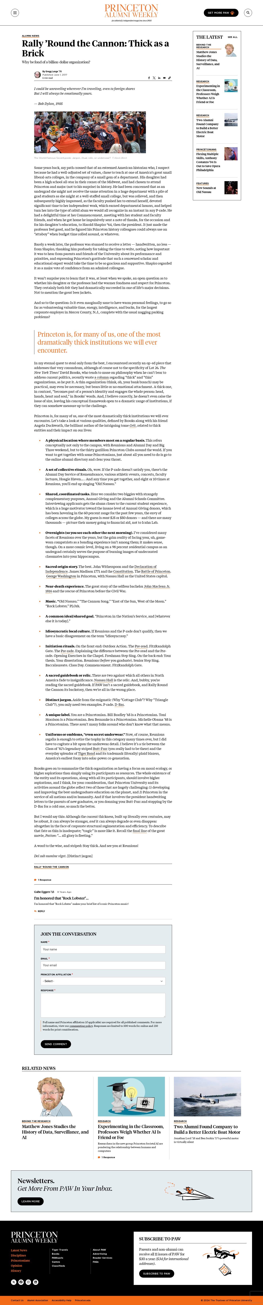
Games (56, 1262)
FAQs (96, 1262)
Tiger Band (86, 753)
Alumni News (30, 36)
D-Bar (119, 704)
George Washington (61, 576)
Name (44, 942)
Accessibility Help (61, 1300)
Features (202, 183)
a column (101, 377)
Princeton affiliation (56, 975)
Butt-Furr (100, 748)
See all (233, 37)
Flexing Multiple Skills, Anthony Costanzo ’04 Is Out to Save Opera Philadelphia (208, 162)
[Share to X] (154, 78)
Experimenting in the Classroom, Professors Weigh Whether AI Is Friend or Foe (208, 94)
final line (140, 831)
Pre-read (141, 646)
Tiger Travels (60, 1250)
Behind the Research (203, 46)
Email (44, 959)
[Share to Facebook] (149, 78)
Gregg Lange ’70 (53, 71)
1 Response (106, 1157)
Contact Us (17, 1300)
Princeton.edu (83, 1300)
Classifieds (58, 1266)
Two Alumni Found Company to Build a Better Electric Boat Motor (207, 128)
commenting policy (81, 1026)
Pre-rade (67, 651)
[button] (169, 78)
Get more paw (218, 13)
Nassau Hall (103, 680)
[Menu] (15, 13)
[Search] (248, 13)
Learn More (31, 1201)
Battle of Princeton (155, 571)
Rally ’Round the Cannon (51, 867)
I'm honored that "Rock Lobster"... (61, 898)
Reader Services (102, 1258)
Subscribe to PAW (156, 1274)
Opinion (16, 1265)
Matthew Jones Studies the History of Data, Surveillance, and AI (208, 60)
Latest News (19, 1250)
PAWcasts (57, 1258)
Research (202, 81)
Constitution (123, 571)
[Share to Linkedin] (159, 78)
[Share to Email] (164, 78)
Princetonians (206, 149)
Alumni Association (37, 1300)
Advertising (100, 1254)
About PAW (99, 1250)
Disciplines (18, 1255)
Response (47, 990)
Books (55, 1254)
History (16, 1271)
